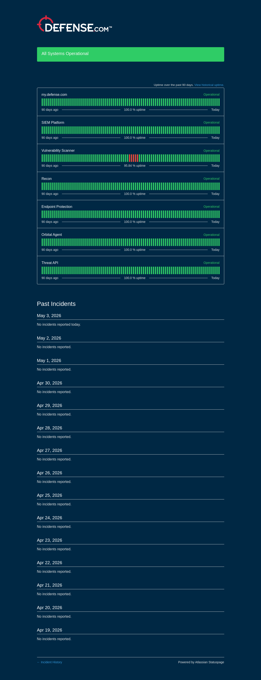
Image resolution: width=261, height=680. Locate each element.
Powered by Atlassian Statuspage (201, 662)
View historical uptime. (209, 85)
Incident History (49, 662)
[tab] (42, 102)
